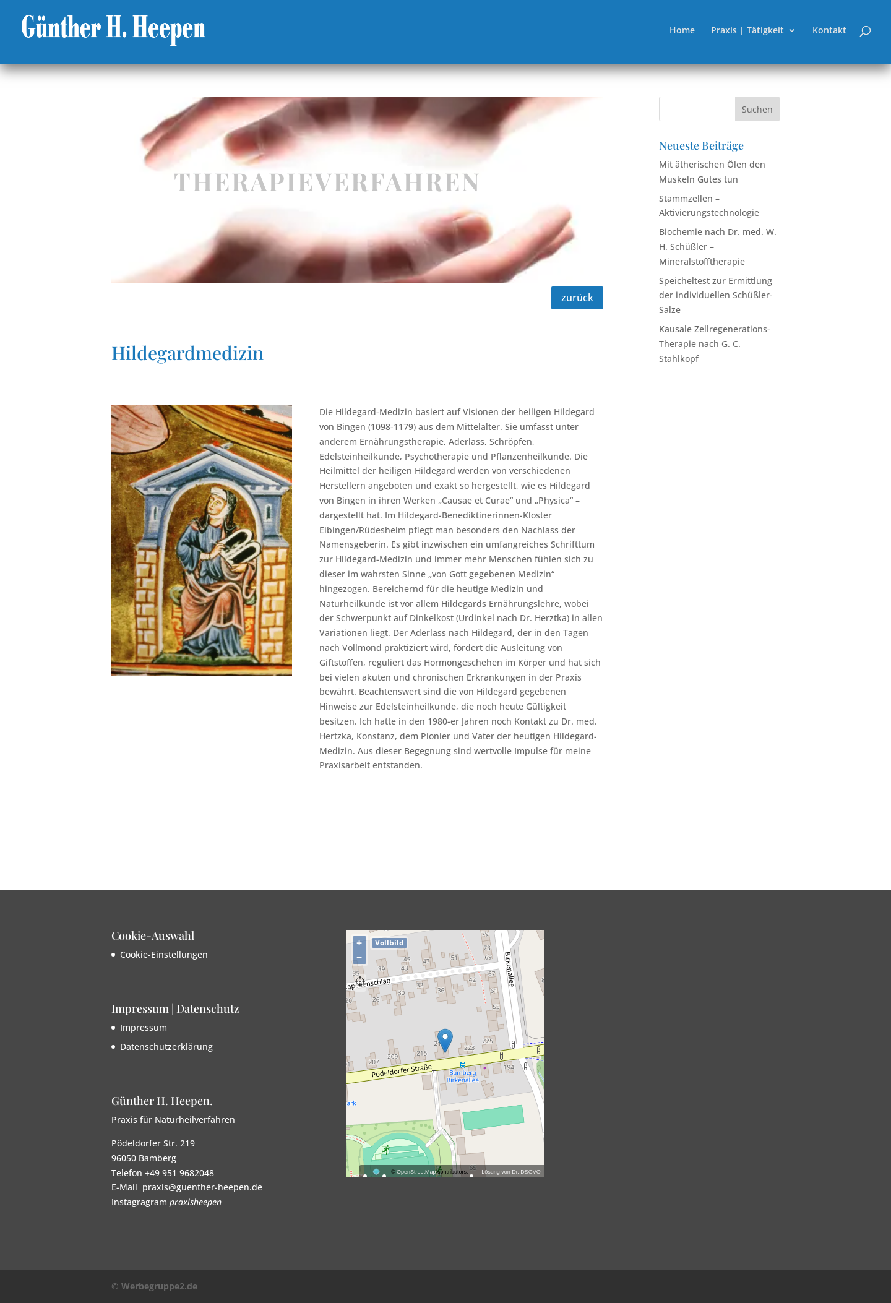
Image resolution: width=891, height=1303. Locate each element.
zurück (577, 297)
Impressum (143, 1027)
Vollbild (389, 942)
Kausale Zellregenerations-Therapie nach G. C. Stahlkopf (714, 343)
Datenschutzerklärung (166, 1046)
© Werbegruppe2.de (154, 1286)
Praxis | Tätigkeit (747, 31)
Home (682, 31)
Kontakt (829, 31)
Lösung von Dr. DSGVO (511, 1172)
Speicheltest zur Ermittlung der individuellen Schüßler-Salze (716, 295)
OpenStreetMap (416, 1172)
